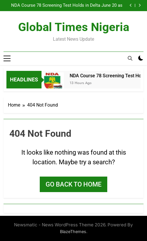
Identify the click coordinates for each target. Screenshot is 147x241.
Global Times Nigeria (73, 27)
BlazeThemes (73, 231)
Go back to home (73, 184)
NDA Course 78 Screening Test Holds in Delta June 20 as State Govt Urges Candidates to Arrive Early (66, 5)
